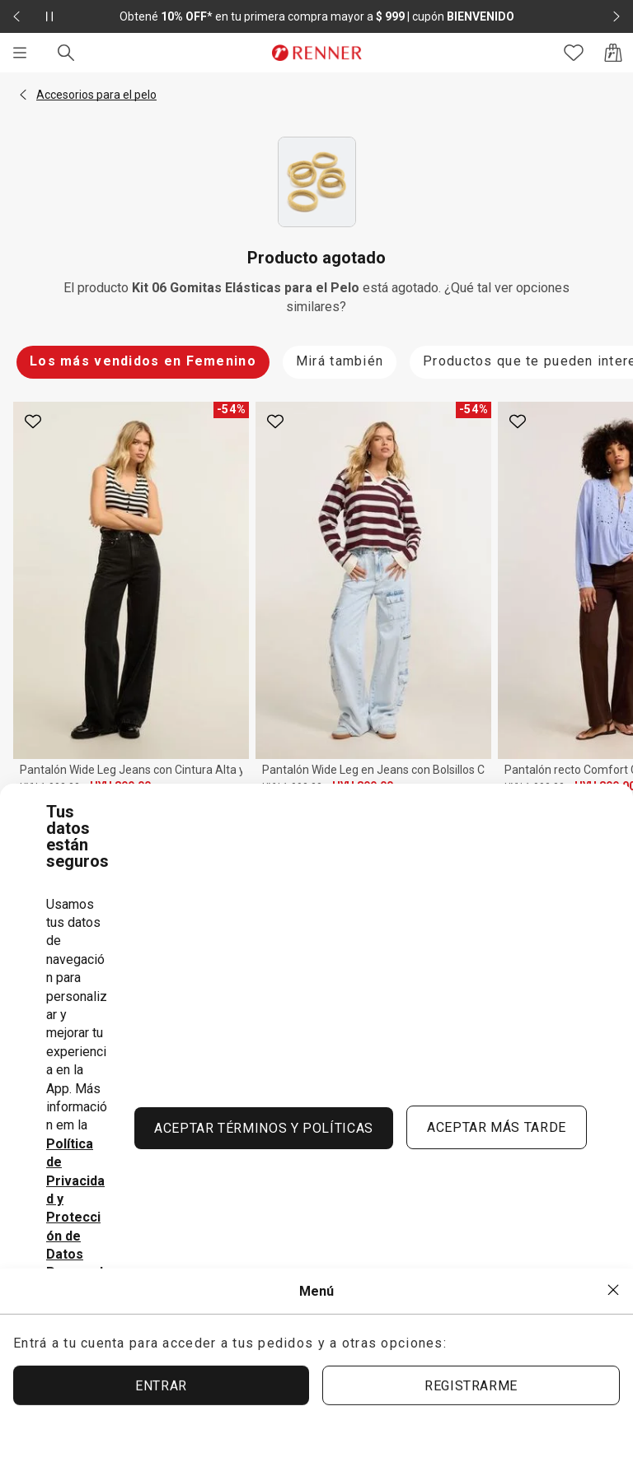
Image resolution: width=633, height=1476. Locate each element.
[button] (23, 94)
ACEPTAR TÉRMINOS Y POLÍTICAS (263, 1128)
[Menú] (20, 52)
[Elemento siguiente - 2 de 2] (616, 16)
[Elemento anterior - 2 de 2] (16, 16)
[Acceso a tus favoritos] (573, 52)
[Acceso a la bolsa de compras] (613, 52)
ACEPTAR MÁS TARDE (496, 1127)
